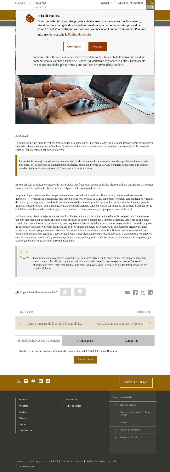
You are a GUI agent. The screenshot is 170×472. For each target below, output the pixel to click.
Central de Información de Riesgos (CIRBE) (136, 413)
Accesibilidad (51, 461)
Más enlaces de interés (130, 437)
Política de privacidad (72, 461)
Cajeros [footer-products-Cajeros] (22, 424)
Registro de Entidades (130, 429)
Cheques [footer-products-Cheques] (22, 418)
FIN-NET (124, 422)
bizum (127, 209)
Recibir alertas (85, 359)
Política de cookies (96, 461)
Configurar (74, 46)
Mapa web (20, 461)
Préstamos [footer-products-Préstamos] (23, 405)
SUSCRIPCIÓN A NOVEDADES (38, 340)
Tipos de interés (73, 405)
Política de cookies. (80, 34)
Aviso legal (35, 461)
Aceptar (97, 46)
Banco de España (128, 404)
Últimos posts (85, 340)
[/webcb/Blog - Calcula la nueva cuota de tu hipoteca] (120, 323)
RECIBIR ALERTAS (136, 382)
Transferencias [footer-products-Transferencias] (25, 430)
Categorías (131, 340)
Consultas (113, 461)
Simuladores (72, 399)
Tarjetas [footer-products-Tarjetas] (22, 412)
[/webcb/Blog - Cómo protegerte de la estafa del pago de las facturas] (49, 323)
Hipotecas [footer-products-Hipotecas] (23, 399)
